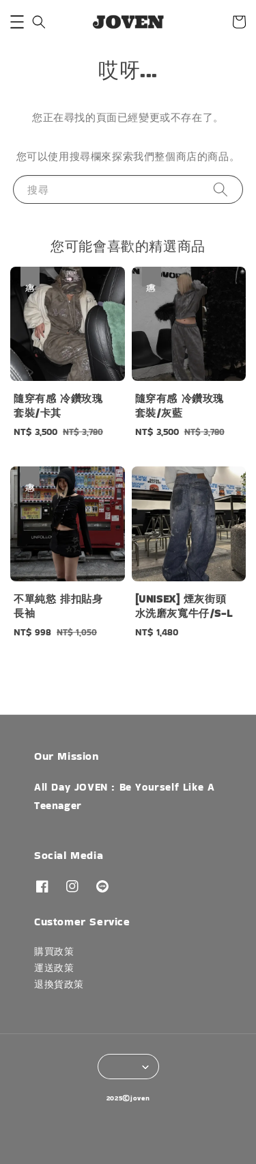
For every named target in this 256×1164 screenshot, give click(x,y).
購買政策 (54, 951)
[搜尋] (220, 189)
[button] (17, 22)
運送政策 (54, 968)
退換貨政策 (59, 984)
